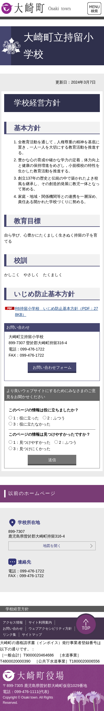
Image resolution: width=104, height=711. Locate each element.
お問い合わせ (13, 628)
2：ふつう (56, 418)
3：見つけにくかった (31, 449)
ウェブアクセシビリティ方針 (50, 628)
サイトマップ (32, 635)
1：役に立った (26, 418)
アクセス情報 (13, 622)
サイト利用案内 (40, 622)
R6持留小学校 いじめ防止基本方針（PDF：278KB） (56, 311)
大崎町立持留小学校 (47, 46)
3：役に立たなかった (31, 424)
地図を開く (52, 546)
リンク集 (9, 635)
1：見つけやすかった (31, 442)
